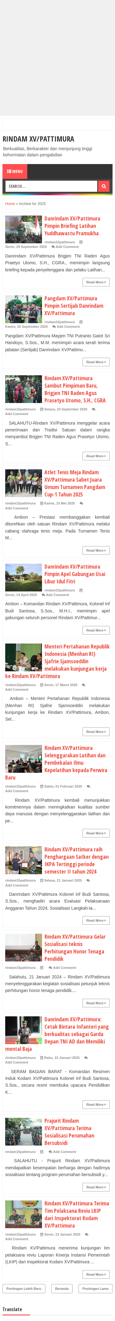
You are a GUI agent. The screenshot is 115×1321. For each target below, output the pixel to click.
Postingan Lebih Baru (23, 1288)
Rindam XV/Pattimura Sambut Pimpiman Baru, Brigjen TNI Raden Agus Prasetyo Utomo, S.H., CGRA (75, 389)
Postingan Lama (95, 1288)
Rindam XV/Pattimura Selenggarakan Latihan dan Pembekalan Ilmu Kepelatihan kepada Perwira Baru (56, 762)
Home (10, 204)
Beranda (62, 1288)
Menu (15, 171)
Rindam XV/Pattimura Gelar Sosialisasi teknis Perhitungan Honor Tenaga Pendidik (74, 947)
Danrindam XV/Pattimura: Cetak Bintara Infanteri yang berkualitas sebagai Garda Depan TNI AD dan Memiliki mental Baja (57, 1033)
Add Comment (67, 247)
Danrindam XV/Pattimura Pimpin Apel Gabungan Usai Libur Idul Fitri (74, 574)
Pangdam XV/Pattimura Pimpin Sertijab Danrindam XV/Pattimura (73, 305)
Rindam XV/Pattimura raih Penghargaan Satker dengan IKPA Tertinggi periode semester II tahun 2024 (76, 860)
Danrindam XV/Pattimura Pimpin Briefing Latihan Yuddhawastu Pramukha (72, 226)
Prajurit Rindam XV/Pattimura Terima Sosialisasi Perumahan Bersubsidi (69, 1131)
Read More (96, 282)
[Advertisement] (57, 58)
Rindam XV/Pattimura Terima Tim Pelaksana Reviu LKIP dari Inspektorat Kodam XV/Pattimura (76, 1214)
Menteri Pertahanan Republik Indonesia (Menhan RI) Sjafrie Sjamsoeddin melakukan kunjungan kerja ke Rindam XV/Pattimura (57, 661)
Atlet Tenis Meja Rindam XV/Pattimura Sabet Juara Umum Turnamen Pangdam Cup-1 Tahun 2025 (74, 483)
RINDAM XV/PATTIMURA (38, 139)
